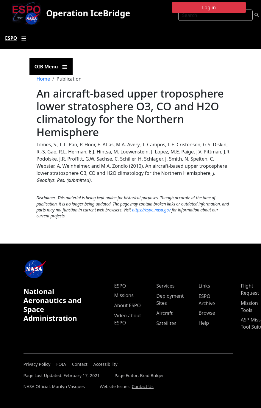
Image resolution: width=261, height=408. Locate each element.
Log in (209, 7)
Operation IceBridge (88, 13)
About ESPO (127, 305)
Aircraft (164, 313)
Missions (124, 295)
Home (43, 79)
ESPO (120, 286)
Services (165, 286)
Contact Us (143, 386)
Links (204, 286)
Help (204, 323)
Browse (207, 313)
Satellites (166, 323)
